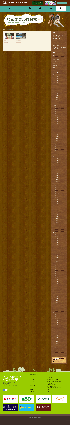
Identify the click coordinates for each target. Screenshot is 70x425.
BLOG (61, 8)
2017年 (54, 285)
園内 (7, 42)
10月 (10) (57, 201)
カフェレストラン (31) (57, 59)
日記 (5, 42)
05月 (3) (56, 95)
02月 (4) (56, 289)
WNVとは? (9, 8)
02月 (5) (56, 236)
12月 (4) (56, 353)
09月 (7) (56, 304)
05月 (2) (56, 242)
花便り (54, 67)
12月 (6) (56, 230)
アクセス (59, 2)
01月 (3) (56, 158)
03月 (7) (56, 214)
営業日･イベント (51, 8)
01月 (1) (56, 76)
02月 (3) (56, 78)
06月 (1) (56, 324)
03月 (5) (56, 189)
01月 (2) (56, 107)
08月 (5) (56, 222)
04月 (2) (56, 140)
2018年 (54, 259)
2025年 (54, 84)
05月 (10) (57, 193)
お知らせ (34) (55, 55)
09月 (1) (56, 150)
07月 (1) (56, 97)
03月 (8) (56, 162)
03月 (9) (56, 111)
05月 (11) (57, 166)
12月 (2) (56, 103)
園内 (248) (55, 65)
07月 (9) (56, 197)
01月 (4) (56, 185)
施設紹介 (19, 8)
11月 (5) (56, 228)
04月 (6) (56, 320)
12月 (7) (56, 310)
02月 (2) (56, 136)
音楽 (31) (54, 63)
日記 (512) (55, 57)
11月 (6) (56, 152)
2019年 (54, 232)
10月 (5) (56, 226)
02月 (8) (56, 263)
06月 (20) (57, 168)
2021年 (54, 183)
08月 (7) (56, 173)
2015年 (54, 339)
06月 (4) (56, 218)
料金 (30, 8)
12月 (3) (56, 181)
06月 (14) (57, 195)
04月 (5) (56, 113)
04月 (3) (56, 93)
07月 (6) (56, 220)
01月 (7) (56, 314)
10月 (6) (56, 177)
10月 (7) (56, 279)
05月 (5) (56, 115)
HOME (4, 29)
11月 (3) (56, 101)
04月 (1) (56, 82)
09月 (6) (56, 175)
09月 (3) (56, 277)
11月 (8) (56, 179)
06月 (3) (56, 271)
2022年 (54, 156)
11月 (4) (56, 127)
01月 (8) (56, 261)
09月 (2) (56, 99)
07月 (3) (56, 146)
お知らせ (19, 42)
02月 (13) (57, 160)
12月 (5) (56, 154)
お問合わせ (65, 2)
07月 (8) (56, 343)
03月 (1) (56, 138)
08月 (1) (56, 275)
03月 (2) (56, 80)
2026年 (54, 74)
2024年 (54, 105)
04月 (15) (57, 164)
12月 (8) (56, 337)
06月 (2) (56, 117)
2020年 (54, 207)
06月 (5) (56, 244)
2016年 (54, 312)
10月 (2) (56, 125)
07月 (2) (56, 119)
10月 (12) (57, 306)
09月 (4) (56, 224)
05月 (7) (56, 142)
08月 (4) (56, 248)
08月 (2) (56, 121)
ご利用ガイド (40, 8)
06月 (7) (56, 144)
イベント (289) (55, 61)
